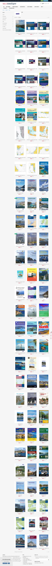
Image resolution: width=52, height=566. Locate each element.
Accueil (4, 12)
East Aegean (32, 388)
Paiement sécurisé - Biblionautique (27, 563)
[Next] (48, 17)
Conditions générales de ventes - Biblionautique (27, 556)
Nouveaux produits (25, 558)
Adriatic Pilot (43, 175)
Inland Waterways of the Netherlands (32, 477)
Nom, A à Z (16, 17)
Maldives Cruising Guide (32, 530)
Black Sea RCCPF (43, 210)
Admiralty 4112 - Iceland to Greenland (44, 157)
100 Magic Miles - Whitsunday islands (20, 33)
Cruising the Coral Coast (44, 370)
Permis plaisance (15, 6)
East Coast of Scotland (44, 388)
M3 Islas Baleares (32, 512)
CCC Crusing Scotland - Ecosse (32, 246)
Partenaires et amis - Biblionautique (27, 564)
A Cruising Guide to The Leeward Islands (32, 104)
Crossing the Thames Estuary (32, 317)
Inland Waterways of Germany (20, 477)
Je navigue (5, 8)
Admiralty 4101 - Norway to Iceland (32, 157)
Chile (43, 299)
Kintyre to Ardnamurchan (20, 512)
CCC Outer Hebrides (43, 246)
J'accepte (42, 0)
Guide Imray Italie (32, 441)
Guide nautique (22, 6)
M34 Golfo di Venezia (20, 530)
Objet (42, 6)
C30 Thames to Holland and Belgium (32, 228)
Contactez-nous (25, 561)
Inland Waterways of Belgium (43, 459)
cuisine (3, 14)
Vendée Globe (4, 28)
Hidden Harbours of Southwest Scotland (20, 459)
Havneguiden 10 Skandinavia (43, 441)
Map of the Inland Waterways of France (44, 530)
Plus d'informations (46, 0)
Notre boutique (25, 562)
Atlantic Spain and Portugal (20, 210)
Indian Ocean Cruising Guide (32, 459)
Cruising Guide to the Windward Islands (20, 370)
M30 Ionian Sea (44, 512)
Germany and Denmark (44, 406)
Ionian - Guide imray (43, 477)
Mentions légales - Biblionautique (27, 560)
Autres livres (37, 6)
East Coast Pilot (20, 406)
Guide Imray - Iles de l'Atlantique (20, 441)
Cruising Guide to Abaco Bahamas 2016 (44, 317)
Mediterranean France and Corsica (20, 548)
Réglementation (11, 8)
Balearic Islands (32, 210)
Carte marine (8, 6)
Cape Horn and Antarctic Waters (20, 246)
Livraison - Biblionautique (26, 559)
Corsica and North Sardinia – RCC (20, 317)
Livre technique (29, 6)
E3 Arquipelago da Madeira (20, 388)
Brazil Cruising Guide (20, 228)
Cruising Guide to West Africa (32, 370)
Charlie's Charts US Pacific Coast (20, 299)
